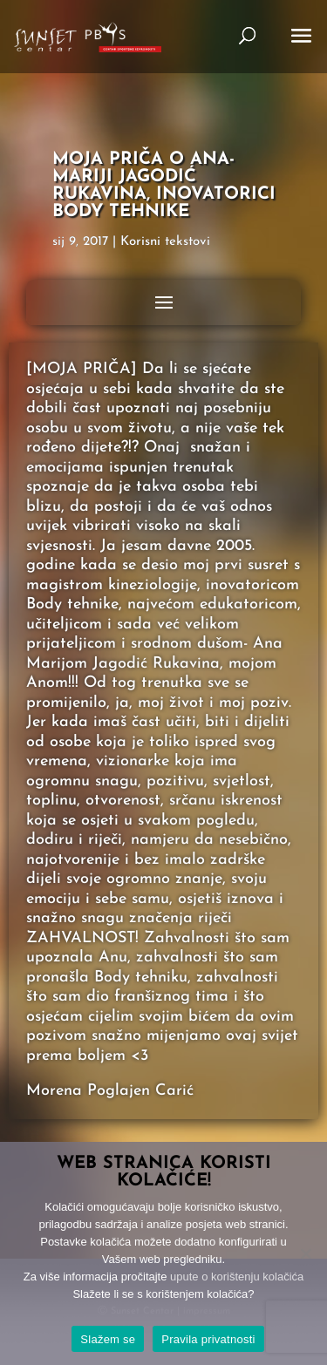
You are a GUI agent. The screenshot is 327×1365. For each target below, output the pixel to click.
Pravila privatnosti (208, 1339)
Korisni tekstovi (165, 241)
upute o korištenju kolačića (236, 1276)
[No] (305, 1253)
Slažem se (107, 1339)
